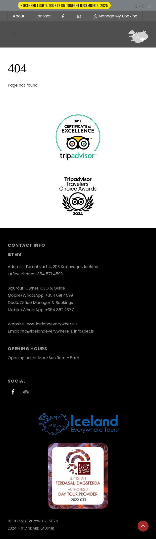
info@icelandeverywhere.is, (47, 331)
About (19, 16)
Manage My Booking (115, 16)
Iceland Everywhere (30, 521)
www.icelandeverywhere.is (51, 324)
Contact (43, 16)
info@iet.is (84, 331)
